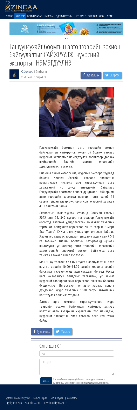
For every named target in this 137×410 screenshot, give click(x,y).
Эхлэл (9, 16)
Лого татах (72, 398)
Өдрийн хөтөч (64, 16)
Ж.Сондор (27, 71)
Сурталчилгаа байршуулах (17, 398)
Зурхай (92, 16)
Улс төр (20, 16)
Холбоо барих (40, 398)
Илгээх (46, 381)
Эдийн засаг (34, 16)
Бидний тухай (56, 398)
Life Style (80, 16)
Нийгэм (48, 16)
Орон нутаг (105, 16)
